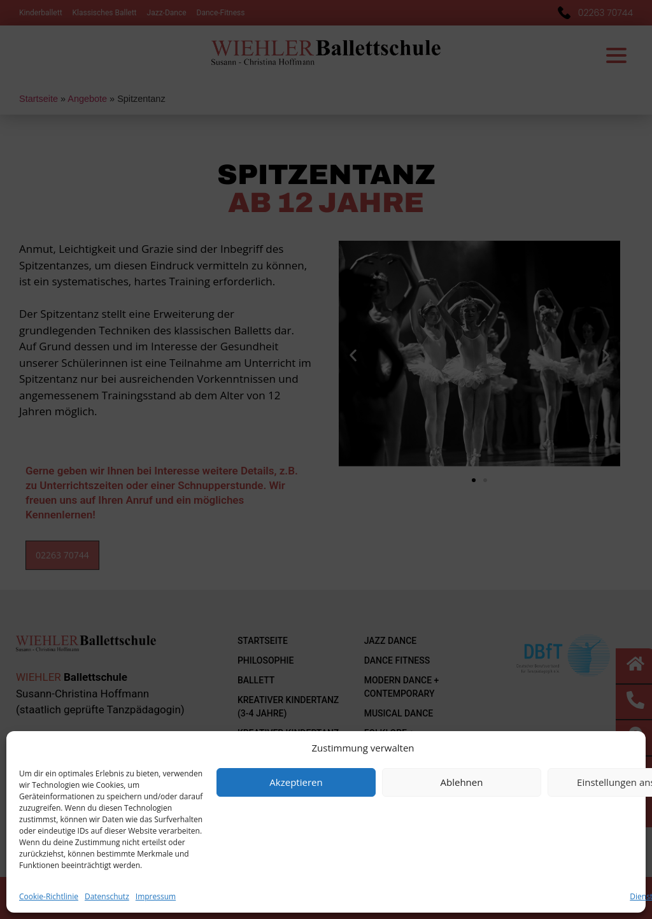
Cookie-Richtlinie (48, 896)
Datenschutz (107, 896)
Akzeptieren (295, 782)
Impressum (156, 896)
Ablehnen (462, 782)
